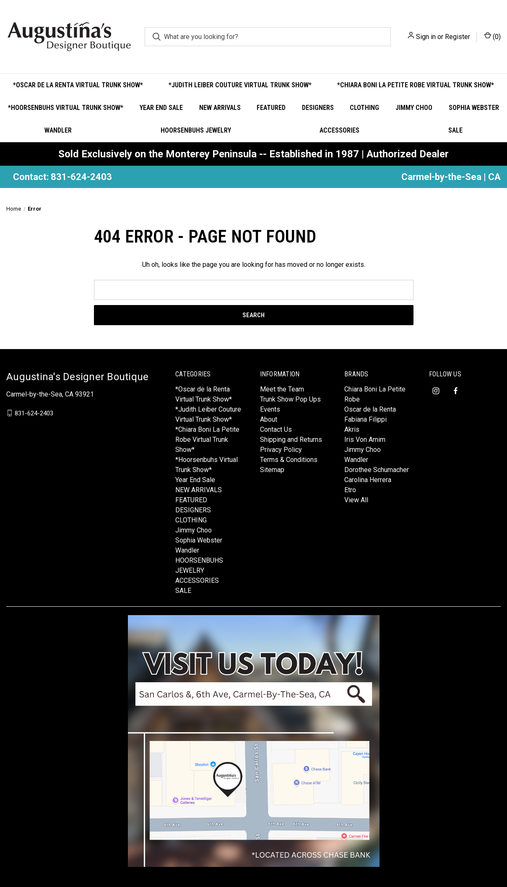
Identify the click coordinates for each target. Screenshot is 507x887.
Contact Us (276, 429)
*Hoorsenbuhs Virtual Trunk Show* (65, 108)
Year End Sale (161, 108)
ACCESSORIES (339, 130)
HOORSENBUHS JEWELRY (196, 130)
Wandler (58, 130)
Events (270, 409)
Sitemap (272, 470)
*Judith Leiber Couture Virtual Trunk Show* (240, 85)
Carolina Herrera (367, 480)
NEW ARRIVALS (220, 108)
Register (457, 37)
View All (356, 500)
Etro (350, 490)
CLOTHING (364, 108)
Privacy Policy (281, 450)
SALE (455, 130)
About (268, 419)
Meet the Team (282, 389)
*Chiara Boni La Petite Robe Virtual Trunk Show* (415, 85)
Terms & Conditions (288, 460)
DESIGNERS (318, 108)
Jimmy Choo (413, 108)
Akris (351, 429)
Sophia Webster (474, 108)
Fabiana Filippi (365, 419)
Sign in (426, 37)
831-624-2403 (34, 413)
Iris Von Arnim (364, 440)
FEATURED (271, 108)
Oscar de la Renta (370, 409)
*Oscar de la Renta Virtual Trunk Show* (78, 85)
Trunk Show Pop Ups (290, 399)
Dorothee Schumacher (376, 470)
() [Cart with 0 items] (492, 36)
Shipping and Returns (291, 440)
